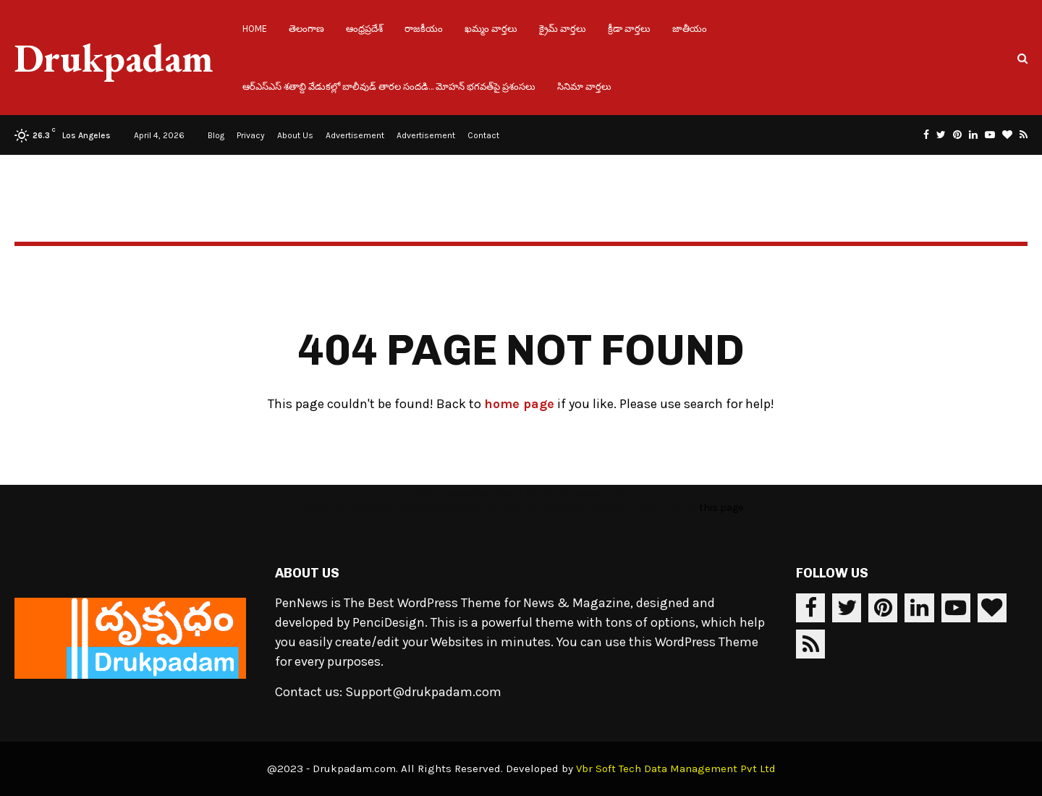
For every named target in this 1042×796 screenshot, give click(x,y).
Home (254, 28)
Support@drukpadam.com (423, 692)
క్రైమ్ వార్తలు (562, 28)
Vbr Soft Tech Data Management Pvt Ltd (676, 768)
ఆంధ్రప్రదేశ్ (364, 28)
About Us (295, 135)
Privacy (251, 135)
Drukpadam (113, 58)
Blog (216, 135)
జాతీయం (689, 28)
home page (519, 404)
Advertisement (355, 135)
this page (721, 507)
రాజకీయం (423, 28)
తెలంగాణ (306, 28)
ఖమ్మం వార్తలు (491, 28)
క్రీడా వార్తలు (629, 28)
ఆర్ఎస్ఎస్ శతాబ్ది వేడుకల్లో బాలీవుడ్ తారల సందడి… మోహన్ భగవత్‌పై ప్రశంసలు (388, 86)
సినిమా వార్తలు (584, 86)
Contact (483, 135)
